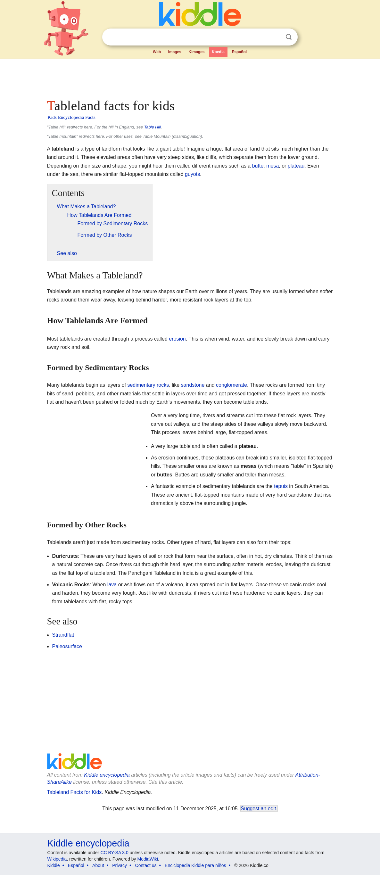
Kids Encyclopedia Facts (71, 117)
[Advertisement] (189, 77)
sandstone (193, 385)
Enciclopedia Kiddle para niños (195, 865)
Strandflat (63, 635)
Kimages (196, 52)
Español (239, 52)
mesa (272, 166)
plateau (296, 166)
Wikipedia (57, 859)
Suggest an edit (258, 808)
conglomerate (231, 385)
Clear (275, 37)
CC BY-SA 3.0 (114, 852)
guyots (192, 174)
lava (112, 584)
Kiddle (53, 865)
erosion (177, 339)
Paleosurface (67, 646)
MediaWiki (147, 859)
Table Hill (152, 127)
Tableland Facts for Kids (74, 792)
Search (288, 37)
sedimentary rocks (148, 385)
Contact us (146, 865)
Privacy (119, 865)
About (98, 865)
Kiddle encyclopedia (106, 775)
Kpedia (218, 52)
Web (157, 52)
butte (258, 166)
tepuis (281, 486)
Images (174, 52)
